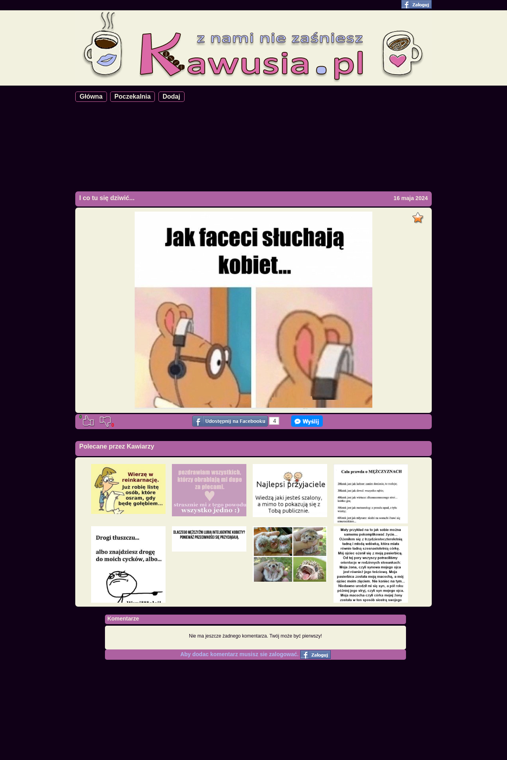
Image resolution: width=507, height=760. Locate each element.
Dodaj (171, 96)
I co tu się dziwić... (107, 198)
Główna (91, 96)
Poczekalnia (132, 96)
